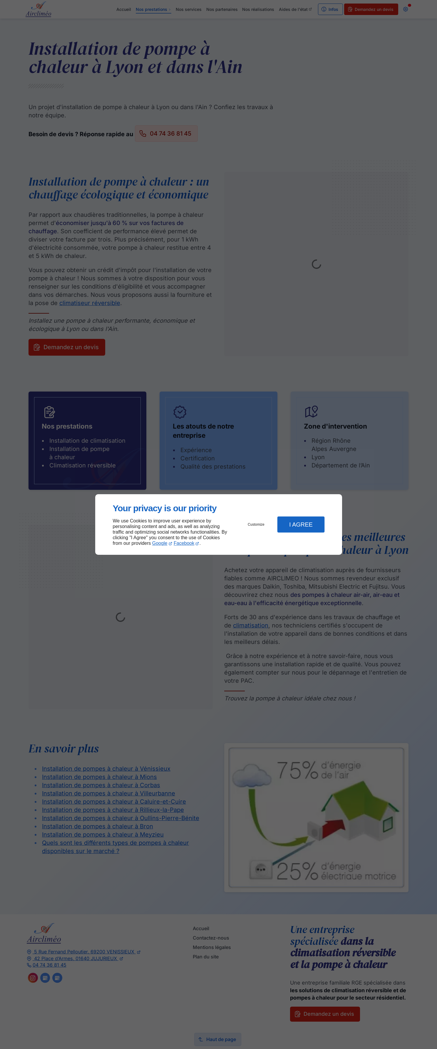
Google (160, 543)
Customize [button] (256, 524)
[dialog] (218, 524)
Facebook (184, 543)
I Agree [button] (301, 524)
